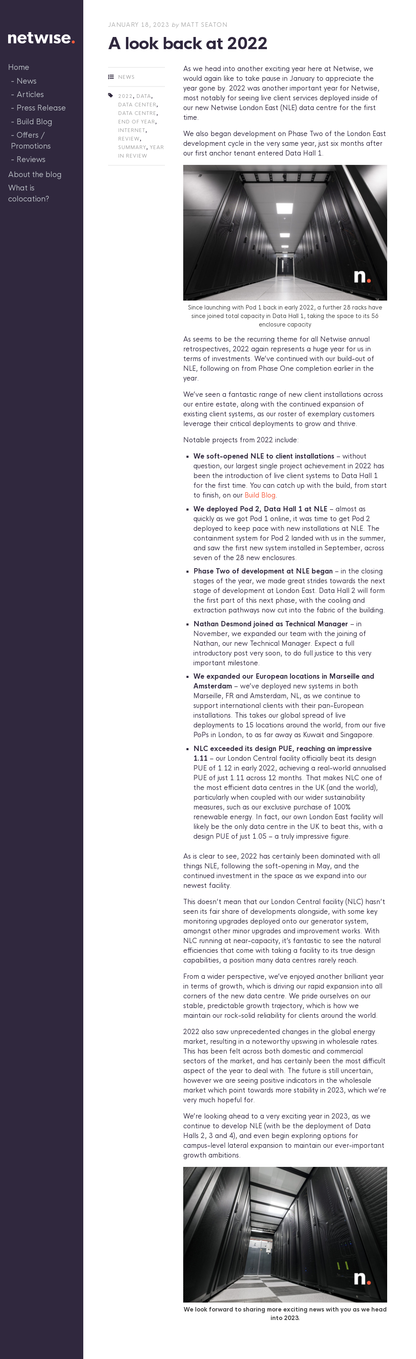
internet (131, 130)
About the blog (35, 174)
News (27, 81)
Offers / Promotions (31, 141)
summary (132, 147)
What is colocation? (28, 193)
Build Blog (34, 121)
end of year (136, 122)
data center (137, 105)
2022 (125, 96)
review (129, 139)
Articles (30, 94)
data (143, 96)
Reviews (31, 159)
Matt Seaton (204, 24)
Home (18, 67)
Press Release (41, 108)
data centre (137, 113)
